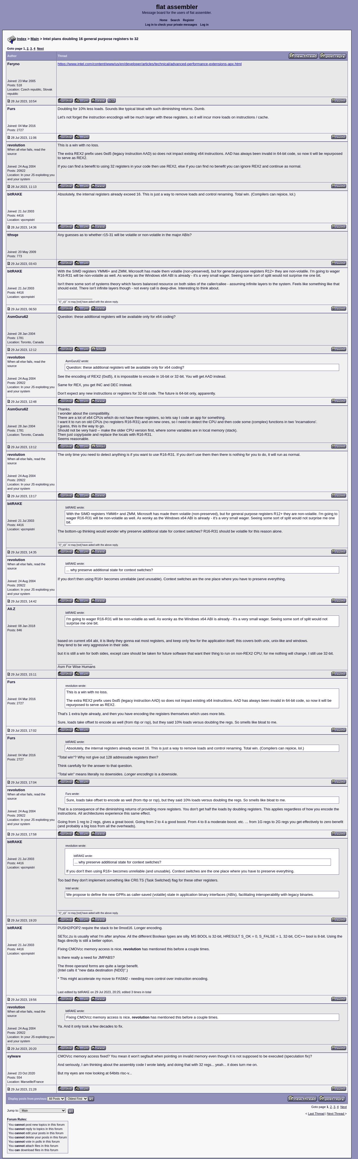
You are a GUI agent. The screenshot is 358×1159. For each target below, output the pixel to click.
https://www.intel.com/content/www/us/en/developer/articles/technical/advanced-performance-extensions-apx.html (150, 64)
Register (188, 20)
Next (40, 48)
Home (164, 20)
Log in (204, 24)
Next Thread (336, 1113)
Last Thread (316, 1113)
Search (175, 20)
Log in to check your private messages (171, 24)
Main (35, 39)
